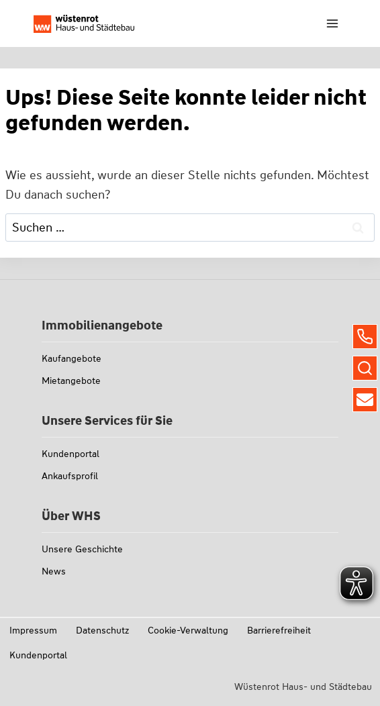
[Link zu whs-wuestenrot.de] (84, 23)
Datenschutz (102, 630)
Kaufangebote (71, 358)
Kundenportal (70, 454)
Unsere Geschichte (82, 549)
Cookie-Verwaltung (188, 630)
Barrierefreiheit (279, 630)
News (54, 571)
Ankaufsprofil (70, 476)
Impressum (33, 630)
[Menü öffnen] (332, 23)
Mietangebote (71, 380)
